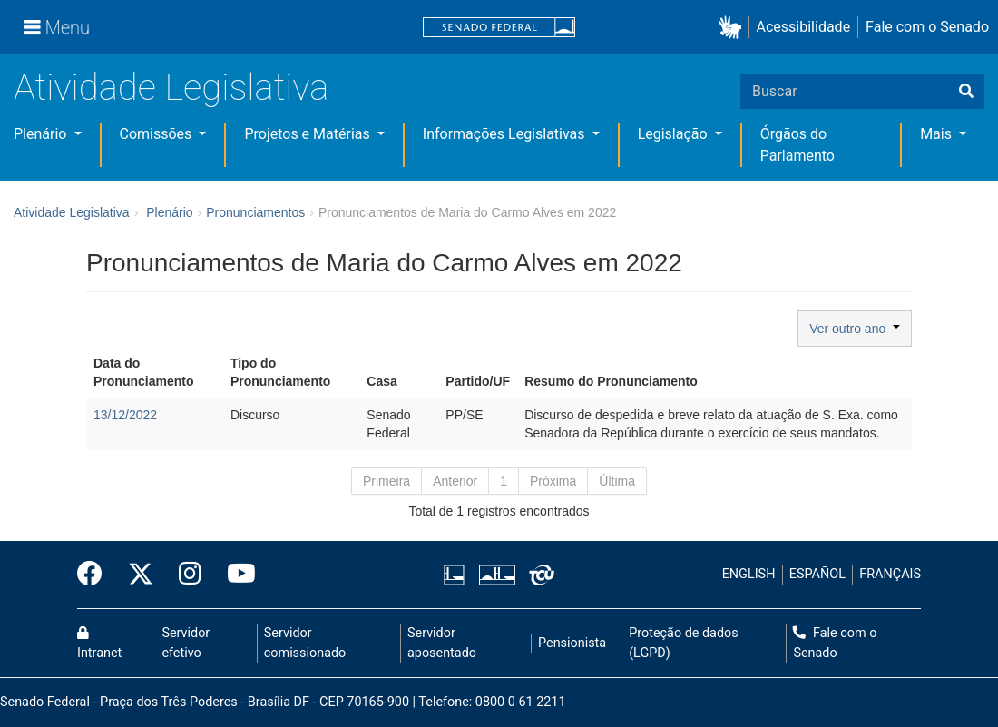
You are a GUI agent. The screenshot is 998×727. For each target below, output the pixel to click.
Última (617, 481)
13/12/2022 (125, 415)
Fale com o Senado (927, 26)
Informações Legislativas (506, 133)
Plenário (42, 133)
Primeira (386, 481)
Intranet (99, 643)
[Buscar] (966, 91)
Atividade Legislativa (171, 87)
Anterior (455, 481)
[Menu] (57, 27)
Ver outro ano (854, 328)
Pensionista (572, 643)
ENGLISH (749, 574)
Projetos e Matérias (308, 133)
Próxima (553, 481)
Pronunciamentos (255, 212)
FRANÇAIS (890, 574)
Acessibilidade (804, 26)
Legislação (674, 133)
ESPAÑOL (817, 574)
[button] (733, 27)
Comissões (158, 133)
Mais (937, 133)
